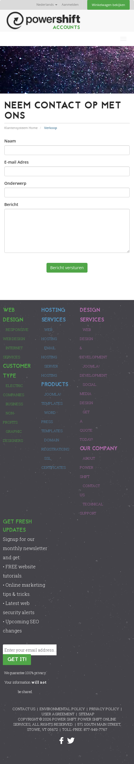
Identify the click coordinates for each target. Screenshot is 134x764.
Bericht (11, 204)
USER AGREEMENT (58, 714)
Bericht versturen (67, 267)
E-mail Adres (16, 162)
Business (14, 403)
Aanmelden (70, 4)
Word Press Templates (52, 421)
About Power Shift (87, 467)
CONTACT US (23, 708)
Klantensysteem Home (21, 128)
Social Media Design (88, 393)
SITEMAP (86, 714)
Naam (10, 141)
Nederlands (46, 4)
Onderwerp (15, 183)
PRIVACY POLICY (104, 708)
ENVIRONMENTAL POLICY (62, 708)
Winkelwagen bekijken (108, 5)
